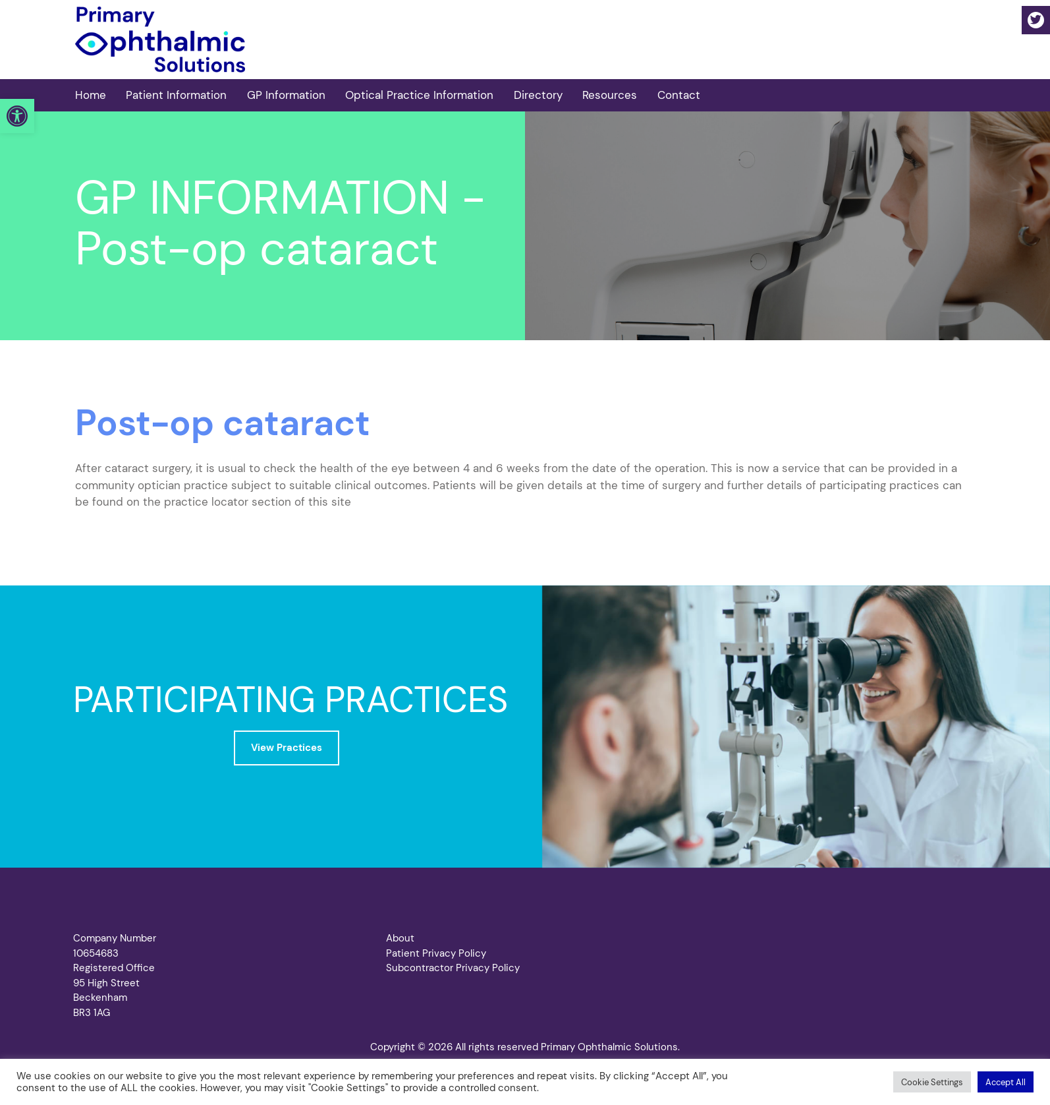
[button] (17, 116)
